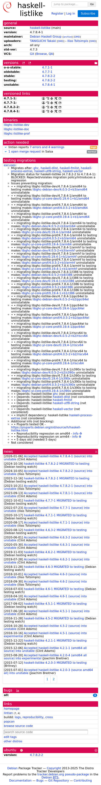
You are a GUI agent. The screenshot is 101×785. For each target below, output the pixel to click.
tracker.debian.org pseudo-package (63, 774)
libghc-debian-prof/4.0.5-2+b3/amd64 (60, 208)
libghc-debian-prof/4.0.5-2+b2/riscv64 (60, 354)
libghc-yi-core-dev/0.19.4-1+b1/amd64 (61, 198)
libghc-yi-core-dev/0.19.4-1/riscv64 (58, 345)
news (8, 451)
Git (32, 54)
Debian (12, 768)
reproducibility (33, 717)
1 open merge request (24, 151)
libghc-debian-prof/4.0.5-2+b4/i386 (47, 287)
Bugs (40, 780)
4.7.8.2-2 (48, 76)
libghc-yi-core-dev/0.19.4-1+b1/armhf (48, 256)
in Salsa (50, 151)
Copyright (54, 768)
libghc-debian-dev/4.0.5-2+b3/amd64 (60, 189)
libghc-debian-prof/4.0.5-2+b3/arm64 (48, 238)
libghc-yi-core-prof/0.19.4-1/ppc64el (59, 326)
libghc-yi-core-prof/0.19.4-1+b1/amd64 (61, 217)
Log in (70, 13)
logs (18, 717)
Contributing (83, 780)
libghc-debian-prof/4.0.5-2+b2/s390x (48, 384)
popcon (9, 721)
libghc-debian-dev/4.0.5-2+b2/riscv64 (60, 336)
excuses (9, 165)
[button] (6, 147)
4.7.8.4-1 (48, 84)
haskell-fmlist (69, 168)
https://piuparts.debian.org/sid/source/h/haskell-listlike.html (46, 429)
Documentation (20, 780)
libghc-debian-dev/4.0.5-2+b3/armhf (48, 250)
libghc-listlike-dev (16, 125)
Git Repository (58, 780)
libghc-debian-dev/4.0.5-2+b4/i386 (46, 275)
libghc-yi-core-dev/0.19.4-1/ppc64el (58, 308)
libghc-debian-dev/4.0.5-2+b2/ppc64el (61, 299)
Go (92, 4)
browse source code (18, 726)
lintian (8, 713)
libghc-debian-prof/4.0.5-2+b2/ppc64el (61, 317)
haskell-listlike (40, 28)
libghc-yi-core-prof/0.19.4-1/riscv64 (58, 363)
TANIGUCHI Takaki (43, 41)
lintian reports (50, 147)
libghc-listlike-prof (17, 133)
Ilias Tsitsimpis (77, 41)
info (75, 433)
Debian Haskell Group (46, 36)
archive (67, 36)
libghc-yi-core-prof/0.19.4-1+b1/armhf (49, 269)
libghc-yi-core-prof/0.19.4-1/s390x (46, 391)
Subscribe (88, 13)
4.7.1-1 (47, 67)
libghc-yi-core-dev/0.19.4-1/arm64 (46, 232)
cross (49, 717)
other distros (13, 741)
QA (51, 54)
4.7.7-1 (47, 72)
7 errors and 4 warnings (47, 147)
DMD (77, 36)
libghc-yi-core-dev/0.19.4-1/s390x (45, 378)
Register (58, 13)
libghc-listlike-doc (16, 129)
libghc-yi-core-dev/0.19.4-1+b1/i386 (47, 281)
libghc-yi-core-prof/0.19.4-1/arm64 (46, 244)
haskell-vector (73, 171)
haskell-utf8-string (47, 171)
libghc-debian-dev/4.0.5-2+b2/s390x (48, 372)
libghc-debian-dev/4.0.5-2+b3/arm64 (48, 226)
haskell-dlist (49, 168)
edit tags (10, 737)
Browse (41, 54)
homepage (11, 708)
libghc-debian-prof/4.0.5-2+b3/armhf (48, 262)
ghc (36, 168)
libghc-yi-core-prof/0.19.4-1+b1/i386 (48, 293)
